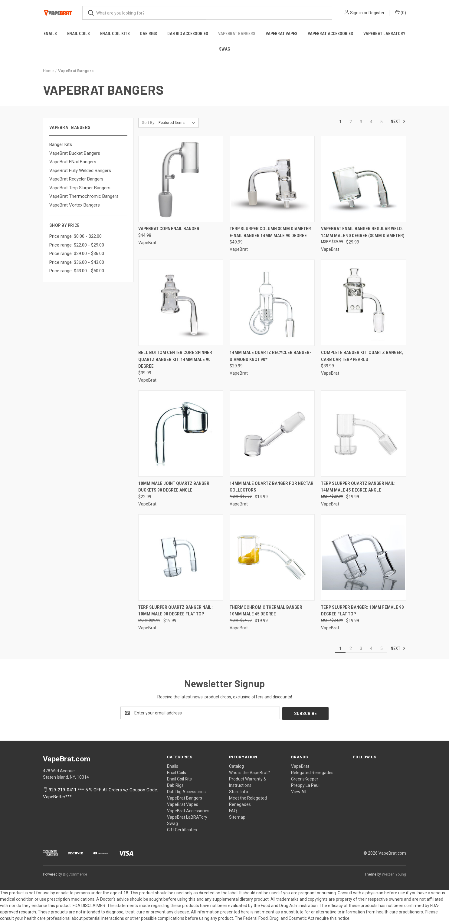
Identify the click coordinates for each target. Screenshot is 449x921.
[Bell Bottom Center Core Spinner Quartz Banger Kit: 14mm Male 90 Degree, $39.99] (180, 303)
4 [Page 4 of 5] (371, 121)
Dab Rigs (148, 33)
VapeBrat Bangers (236, 33)
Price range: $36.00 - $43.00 (76, 262)
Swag (224, 49)
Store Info (238, 791)
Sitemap (237, 816)
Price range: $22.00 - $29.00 (76, 245)
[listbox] (178, 122)
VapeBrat (300, 765)
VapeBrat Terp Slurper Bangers (79, 187)
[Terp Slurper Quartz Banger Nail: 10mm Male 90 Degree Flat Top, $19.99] (180, 557)
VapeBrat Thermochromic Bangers (84, 196)
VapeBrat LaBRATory (384, 33)
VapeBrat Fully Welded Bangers (80, 170)
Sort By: (148, 122)
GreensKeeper (304, 778)
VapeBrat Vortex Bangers (74, 205)
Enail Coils (78, 33)
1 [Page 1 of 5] (340, 121)
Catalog (236, 765)
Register (377, 12)
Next (398, 121)
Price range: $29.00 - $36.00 (76, 253)
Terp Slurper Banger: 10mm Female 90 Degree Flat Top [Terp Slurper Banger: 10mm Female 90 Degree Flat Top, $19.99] (362, 611)
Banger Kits (60, 144)
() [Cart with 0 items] (400, 12)
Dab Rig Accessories (187, 33)
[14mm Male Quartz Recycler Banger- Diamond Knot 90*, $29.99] (272, 303)
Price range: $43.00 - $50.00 (76, 270)
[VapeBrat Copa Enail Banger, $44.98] (180, 179)
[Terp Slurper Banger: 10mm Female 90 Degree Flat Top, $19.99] (363, 557)
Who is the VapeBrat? (249, 772)
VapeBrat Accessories (330, 33)
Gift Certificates (182, 829)
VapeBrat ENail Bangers (72, 161)
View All (298, 791)
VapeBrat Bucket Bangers (74, 153)
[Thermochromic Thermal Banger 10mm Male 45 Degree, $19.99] (272, 557)
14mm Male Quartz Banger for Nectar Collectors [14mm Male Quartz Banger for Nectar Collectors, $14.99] (271, 487)
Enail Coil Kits (115, 33)
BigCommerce (75, 874)
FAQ (233, 810)
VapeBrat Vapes (281, 33)
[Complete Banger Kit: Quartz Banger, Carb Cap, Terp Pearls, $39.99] (363, 303)
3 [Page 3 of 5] (361, 121)
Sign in (356, 12)
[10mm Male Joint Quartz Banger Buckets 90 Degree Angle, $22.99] (180, 433)
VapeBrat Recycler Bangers (76, 179)
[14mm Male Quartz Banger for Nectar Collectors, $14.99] (272, 433)
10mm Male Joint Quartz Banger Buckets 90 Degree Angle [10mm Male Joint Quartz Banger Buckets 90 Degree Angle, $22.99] (173, 487)
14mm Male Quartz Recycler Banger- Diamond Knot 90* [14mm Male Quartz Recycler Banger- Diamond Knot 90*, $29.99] (270, 356)
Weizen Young (394, 874)
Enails (50, 33)
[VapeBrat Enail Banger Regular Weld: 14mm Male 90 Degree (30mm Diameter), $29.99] (363, 179)
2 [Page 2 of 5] (350, 121)
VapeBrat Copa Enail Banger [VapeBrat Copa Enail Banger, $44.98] (168, 228)
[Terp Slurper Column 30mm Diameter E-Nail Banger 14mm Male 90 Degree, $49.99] (272, 179)
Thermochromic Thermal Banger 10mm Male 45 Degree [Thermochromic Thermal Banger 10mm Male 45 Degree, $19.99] (266, 611)
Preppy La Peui (305, 784)
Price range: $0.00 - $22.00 (75, 236)
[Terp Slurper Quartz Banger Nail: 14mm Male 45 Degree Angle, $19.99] (363, 433)
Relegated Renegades (312, 772)
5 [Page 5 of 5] (381, 121)
